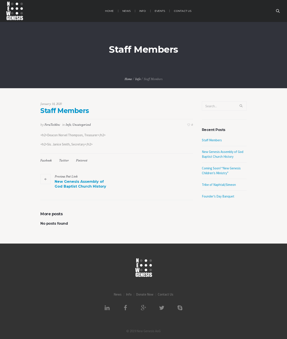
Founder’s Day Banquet (218, 196)
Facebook (46, 160)
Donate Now (144, 294)
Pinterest (81, 160)
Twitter (64, 160)
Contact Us (165, 294)
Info (137, 79)
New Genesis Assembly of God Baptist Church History (80, 183)
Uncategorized (81, 124)
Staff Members (212, 140)
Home (128, 79)
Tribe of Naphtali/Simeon (219, 185)
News (118, 294)
